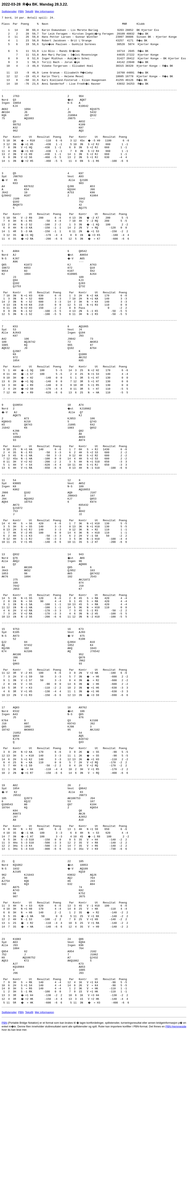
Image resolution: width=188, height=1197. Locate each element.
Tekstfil (29, 11)
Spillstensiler (9, 11)
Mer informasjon (44, 11)
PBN (21, 11)
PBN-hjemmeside (176, 1179)
